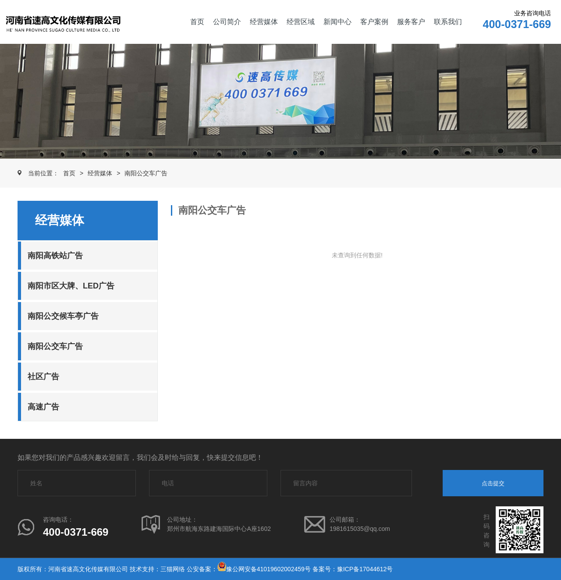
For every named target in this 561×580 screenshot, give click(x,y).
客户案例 (374, 21)
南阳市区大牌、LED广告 (71, 285)
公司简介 (227, 21)
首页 (197, 21)
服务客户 (411, 21)
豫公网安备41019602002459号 (268, 569)
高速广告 (43, 406)
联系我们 (448, 21)
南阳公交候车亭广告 (63, 316)
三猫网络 (172, 569)
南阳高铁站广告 (55, 255)
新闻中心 (337, 21)
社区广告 (43, 376)
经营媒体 (264, 21)
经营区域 (301, 21)
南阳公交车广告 (145, 173)
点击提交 (493, 483)
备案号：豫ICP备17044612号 (352, 569)
